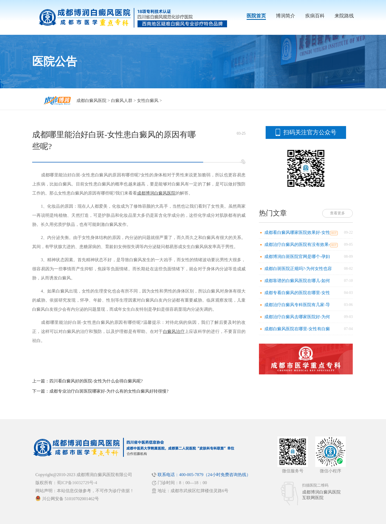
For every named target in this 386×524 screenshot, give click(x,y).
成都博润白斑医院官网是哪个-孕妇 (297, 256)
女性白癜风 (147, 100)
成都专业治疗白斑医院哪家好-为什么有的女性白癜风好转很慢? (108, 391)
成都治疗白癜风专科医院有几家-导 (297, 304)
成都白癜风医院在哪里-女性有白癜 (297, 328)
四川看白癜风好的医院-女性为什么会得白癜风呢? (96, 381)
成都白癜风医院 (91, 100)
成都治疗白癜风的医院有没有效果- (297, 244)
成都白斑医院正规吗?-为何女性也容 (298, 268)
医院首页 (256, 15)
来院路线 (344, 15)
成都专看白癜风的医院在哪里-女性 (297, 292)
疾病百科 (315, 15)
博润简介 (285, 15)
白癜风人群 (121, 100)
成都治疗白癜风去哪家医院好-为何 (297, 316)
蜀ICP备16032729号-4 (77, 482)
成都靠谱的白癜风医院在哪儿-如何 (297, 280)
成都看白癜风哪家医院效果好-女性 (297, 232)
